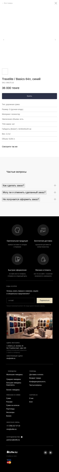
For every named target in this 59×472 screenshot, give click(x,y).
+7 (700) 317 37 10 (13, 426)
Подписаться (44, 300)
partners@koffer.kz (13, 440)
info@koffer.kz (10, 358)
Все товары (8, 3)
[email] (20, 300)
